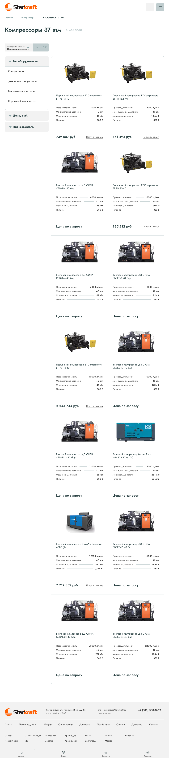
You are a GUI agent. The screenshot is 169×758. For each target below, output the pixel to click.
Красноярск (71, 740)
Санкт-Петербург (33, 735)
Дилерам (84, 724)
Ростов (108, 735)
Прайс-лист (103, 724)
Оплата (120, 724)
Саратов (49, 740)
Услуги (48, 724)
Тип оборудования (25, 61)
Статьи (8, 724)
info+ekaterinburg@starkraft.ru (112, 709)
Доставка (136, 724)
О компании (65, 724)
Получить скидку (94, 136)
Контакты (154, 724)
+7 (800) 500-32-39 (149, 710)
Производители (28, 724)
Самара (9, 735)
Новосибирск (11, 740)
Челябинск (50, 735)
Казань (88, 735)
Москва (108, 740)
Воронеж (129, 735)
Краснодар (70, 735)
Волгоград (90, 740)
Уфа (26, 740)
